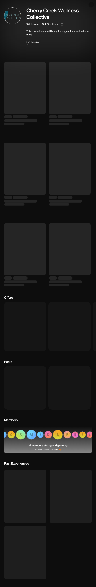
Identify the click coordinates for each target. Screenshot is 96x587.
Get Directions (50, 24)
